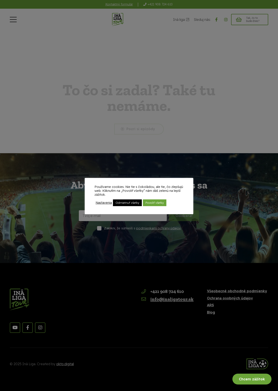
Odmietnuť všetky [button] (127, 202)
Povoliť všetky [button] (155, 202)
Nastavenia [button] (104, 203)
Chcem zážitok (252, 379)
